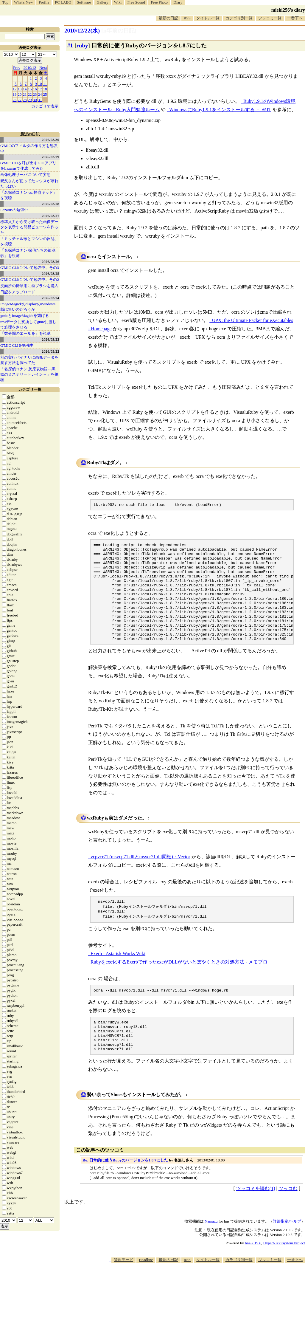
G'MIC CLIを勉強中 (17, 345)
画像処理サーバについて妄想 (25, 174)
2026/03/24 (50, 298)
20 (20, 94)
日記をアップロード (17, 292)
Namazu (211, 1251)
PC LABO (63, 2)
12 (15, 89)
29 (30, 99)
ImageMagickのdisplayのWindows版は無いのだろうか (27, 307)
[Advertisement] (196, 1310)
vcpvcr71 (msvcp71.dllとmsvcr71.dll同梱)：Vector (140, 877)
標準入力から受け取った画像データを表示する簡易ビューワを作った (29, 227)
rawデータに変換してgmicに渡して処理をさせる (28, 324)
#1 (70, 45)
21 (25, 94)
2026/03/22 (50, 351)
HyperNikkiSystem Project (284, 1273)
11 (45, 83)
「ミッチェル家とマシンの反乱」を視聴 (29, 241)
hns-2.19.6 (253, 1273)
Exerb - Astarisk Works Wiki (118, 976)
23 (35, 94)
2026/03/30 (50, 139)
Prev (16, 67)
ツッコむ (288, 1218)
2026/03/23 (50, 339)
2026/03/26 (50, 261)
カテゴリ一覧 (29, 389)
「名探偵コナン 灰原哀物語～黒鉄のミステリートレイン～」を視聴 (29, 374)
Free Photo (159, 2)
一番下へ (295, 18)
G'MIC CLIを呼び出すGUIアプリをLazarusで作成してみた (28, 166)
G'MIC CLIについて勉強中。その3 (29, 267)
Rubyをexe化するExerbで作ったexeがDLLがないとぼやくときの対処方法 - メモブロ (179, 984)
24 (40, 94)
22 (30, 94)
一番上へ (295, 1290)
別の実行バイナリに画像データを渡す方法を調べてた (29, 360)
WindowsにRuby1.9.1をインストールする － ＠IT (220, 109)
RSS (187, 18)
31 (40, 99)
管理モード (123, 1290)
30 (35, 99)
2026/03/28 (50, 204)
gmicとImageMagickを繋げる (24, 315)
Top (5, 2)
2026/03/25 (50, 273)
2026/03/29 (50, 157)
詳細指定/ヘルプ (287, 1251)
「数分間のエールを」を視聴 (25, 333)
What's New (23, 2)
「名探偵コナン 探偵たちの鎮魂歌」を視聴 (27, 253)
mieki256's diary (288, 10)
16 (35, 89)
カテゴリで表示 (44, 106)
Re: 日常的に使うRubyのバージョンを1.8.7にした (125, 1190)
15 (30, 89)
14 (25, 89)
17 (40, 89)
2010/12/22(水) (82, 30)
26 (15, 99)
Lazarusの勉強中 (14, 209)
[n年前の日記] (118, 30)
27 (20, 99)
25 (45, 94)
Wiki (118, 2)
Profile (44, 2)
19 (15, 94)
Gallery (102, 2)
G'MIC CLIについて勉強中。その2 (29, 279)
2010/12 (30, 67)
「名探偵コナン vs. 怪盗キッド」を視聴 (28, 195)
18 (45, 89)
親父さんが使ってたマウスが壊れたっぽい (29, 183)
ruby (82, 45)
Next (43, 67)
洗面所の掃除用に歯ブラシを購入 (29, 286)
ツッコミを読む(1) (255, 1218)
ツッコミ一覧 (269, 18)
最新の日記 (168, 18)
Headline (146, 1290)
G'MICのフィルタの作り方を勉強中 (28, 148)
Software (84, 2)
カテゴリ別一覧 (239, 18)
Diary (177, 2)
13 (20, 89)
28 (25, 99)
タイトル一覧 (208, 18)
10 (40, 83)
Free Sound (136, 2)
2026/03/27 (50, 215)
